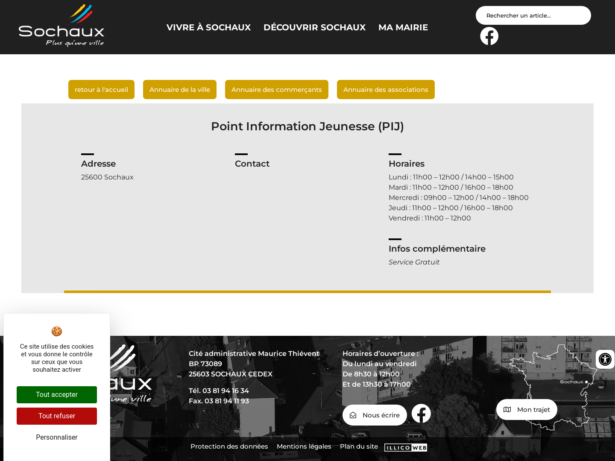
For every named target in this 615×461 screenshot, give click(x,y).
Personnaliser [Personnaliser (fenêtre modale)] (57, 437)
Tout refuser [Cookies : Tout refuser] (56, 416)
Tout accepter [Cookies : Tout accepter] (57, 395)
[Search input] (533, 15)
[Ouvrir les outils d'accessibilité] (605, 359)
